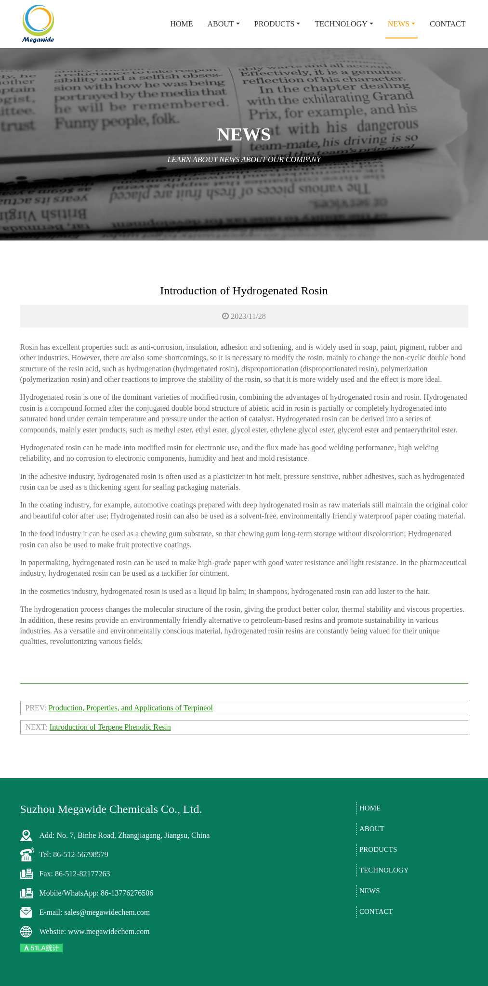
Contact (447, 24)
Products (274, 24)
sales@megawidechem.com (107, 912)
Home (181, 24)
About (221, 24)
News (398, 24)
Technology (341, 24)
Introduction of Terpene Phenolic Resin (110, 727)
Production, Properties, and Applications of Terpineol (131, 708)
